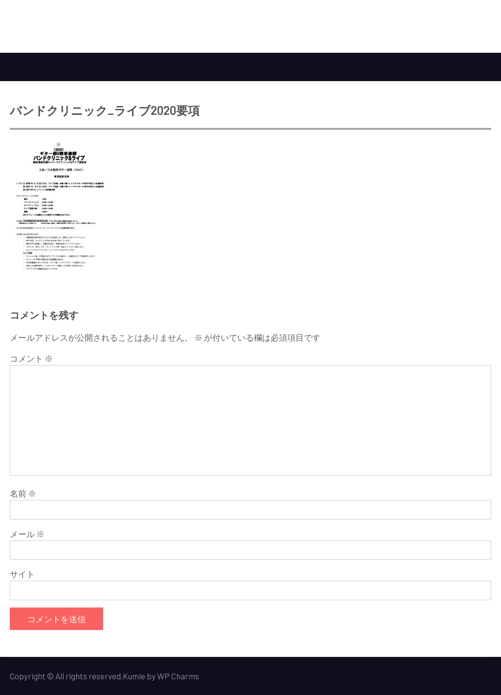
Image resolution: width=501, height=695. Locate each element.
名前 (23, 493)
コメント (31, 358)
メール (27, 534)
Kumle (134, 676)
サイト (22, 574)
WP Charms (178, 676)
